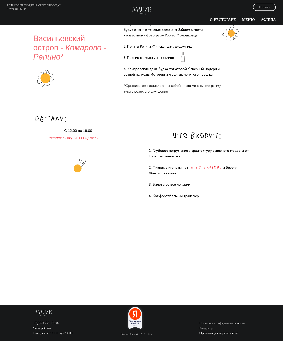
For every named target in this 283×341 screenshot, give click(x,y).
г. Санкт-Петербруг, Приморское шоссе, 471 (34, 5)
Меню (248, 20)
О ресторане (223, 20)
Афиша (268, 20)
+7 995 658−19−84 (16, 9)
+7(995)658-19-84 (46, 323)
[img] (43, 313)
